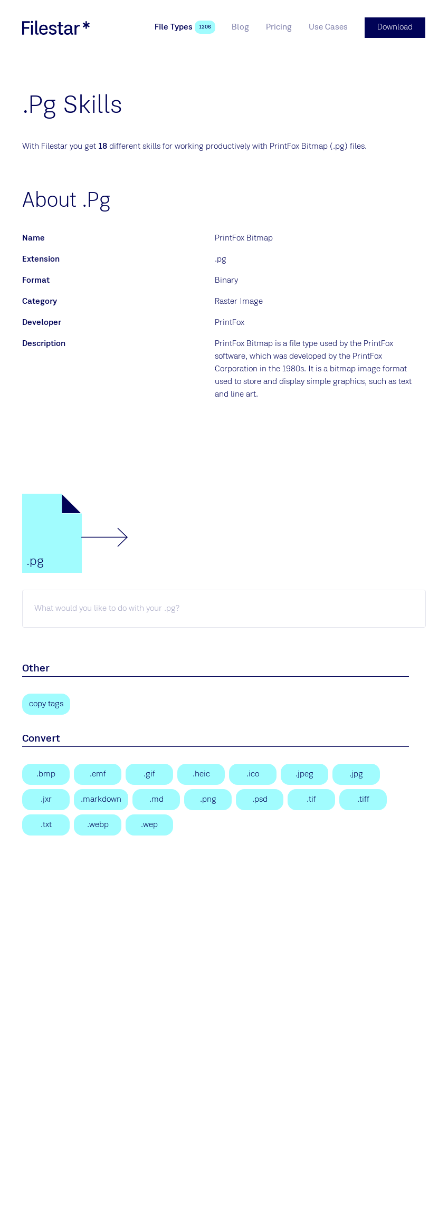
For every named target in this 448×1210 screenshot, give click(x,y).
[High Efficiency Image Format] (201, 773)
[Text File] (46, 824)
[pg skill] (224, 608)
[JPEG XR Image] (46, 799)
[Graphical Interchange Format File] (149, 773)
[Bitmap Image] (46, 773)
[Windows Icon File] (253, 773)
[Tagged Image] (311, 799)
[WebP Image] (97, 824)
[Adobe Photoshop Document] (259, 799)
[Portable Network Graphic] (208, 799)
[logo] (56, 27)
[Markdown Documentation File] (101, 799)
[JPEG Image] (304, 773)
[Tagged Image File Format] (363, 799)
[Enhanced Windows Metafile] (97, 773)
